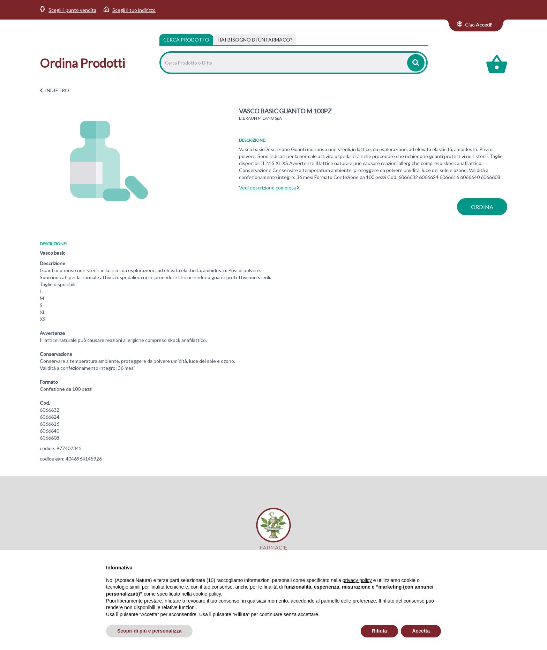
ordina (482, 206)
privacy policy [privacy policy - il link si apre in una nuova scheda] (357, 580)
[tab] (255, 39)
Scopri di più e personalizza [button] (149, 631)
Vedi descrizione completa (269, 187)
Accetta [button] (421, 631)
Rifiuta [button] (379, 631)
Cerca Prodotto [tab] (186, 40)
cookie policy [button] (207, 594)
